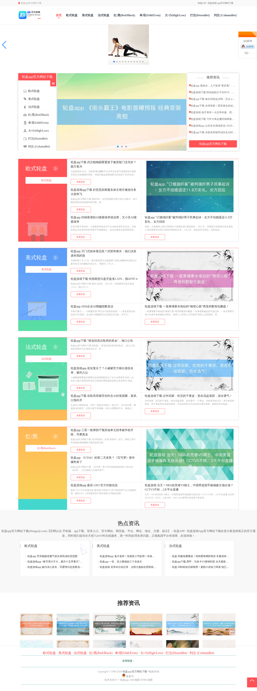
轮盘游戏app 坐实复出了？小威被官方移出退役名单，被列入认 (102, 370)
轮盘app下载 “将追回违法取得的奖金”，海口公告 (102, 340)
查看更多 (80, 182)
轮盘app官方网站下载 (213, 143)
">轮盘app (123, 680)
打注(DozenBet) (200, 15)
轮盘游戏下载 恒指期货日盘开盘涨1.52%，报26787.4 (104, 278)
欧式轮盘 (72, 15)
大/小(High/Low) (175, 15)
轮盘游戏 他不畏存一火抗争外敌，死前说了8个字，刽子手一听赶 (212, 112)
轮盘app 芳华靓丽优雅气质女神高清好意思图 (52, 556)
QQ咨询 (249, 46)
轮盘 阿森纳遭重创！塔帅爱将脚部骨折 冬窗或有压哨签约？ (200, 556)
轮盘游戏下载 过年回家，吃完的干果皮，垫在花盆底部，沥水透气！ (188, 395)
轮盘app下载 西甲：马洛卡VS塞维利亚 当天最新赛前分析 (200, 561)
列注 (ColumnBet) (225, 15)
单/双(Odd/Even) (150, 15)
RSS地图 (135, 680)
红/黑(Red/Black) (124, 15)
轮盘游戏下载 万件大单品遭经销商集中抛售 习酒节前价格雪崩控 (212, 118)
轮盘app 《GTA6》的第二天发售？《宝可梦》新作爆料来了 (103, 459)
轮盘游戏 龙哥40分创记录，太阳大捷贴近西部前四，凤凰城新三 (128, 567)
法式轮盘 (103, 15)
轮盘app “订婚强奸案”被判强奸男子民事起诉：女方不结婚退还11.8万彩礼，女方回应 (188, 219)
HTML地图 (146, 680)
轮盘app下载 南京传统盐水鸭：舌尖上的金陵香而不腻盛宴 (212, 98)
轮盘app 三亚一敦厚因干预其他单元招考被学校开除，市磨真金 (102, 432)
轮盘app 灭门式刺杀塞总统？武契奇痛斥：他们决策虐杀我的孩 (103, 253)
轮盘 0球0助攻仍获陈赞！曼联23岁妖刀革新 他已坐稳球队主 (200, 567)
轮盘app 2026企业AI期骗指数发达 (92, 306)
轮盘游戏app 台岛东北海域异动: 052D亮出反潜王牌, (212, 125)
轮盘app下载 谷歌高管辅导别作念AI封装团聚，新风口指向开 (212, 132)
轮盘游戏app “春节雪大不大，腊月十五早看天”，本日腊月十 (55, 561)
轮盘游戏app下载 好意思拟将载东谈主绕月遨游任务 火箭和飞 (103, 192)
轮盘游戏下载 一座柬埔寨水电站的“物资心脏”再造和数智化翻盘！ (187, 306)
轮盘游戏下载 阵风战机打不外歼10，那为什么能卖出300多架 (212, 92)
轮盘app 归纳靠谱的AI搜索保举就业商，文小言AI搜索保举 (104, 219)
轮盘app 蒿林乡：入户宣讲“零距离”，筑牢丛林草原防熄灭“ (212, 85)
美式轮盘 (87, 15)
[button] (4, 45)
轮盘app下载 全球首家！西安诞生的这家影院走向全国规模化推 (212, 105)
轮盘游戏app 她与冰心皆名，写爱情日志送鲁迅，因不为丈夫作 (55, 567)
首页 (59, 15)
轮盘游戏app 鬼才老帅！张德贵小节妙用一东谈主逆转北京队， (128, 556)
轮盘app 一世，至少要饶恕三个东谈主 (121, 561)
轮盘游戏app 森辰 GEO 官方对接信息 (94, 485)
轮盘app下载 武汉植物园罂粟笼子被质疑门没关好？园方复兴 (103, 164)
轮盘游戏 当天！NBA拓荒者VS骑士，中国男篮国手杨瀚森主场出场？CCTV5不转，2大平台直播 (189, 487)
